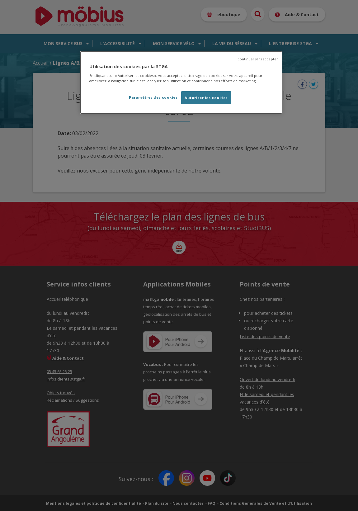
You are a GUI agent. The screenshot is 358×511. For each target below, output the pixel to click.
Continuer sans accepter (258, 59)
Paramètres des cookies (153, 97)
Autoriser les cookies (206, 97)
